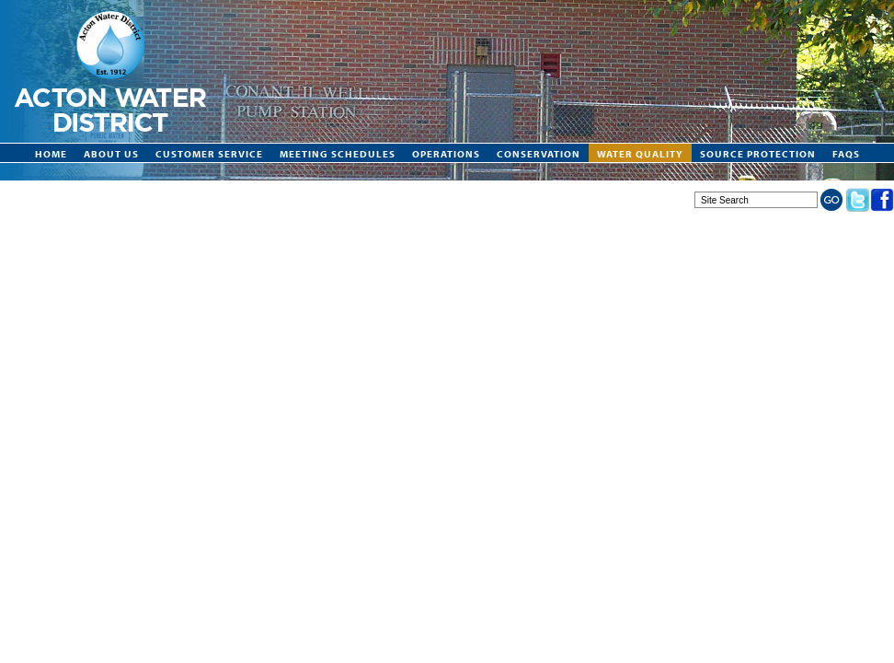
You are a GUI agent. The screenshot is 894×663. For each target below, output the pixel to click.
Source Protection (758, 153)
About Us (111, 153)
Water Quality (640, 153)
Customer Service (209, 153)
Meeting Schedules (337, 153)
